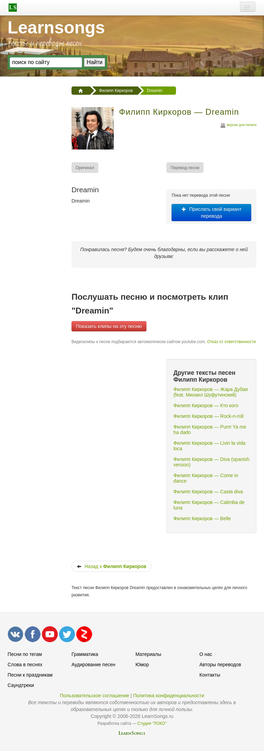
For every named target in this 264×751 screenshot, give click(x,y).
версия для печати (238, 126)
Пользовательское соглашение (94, 695)
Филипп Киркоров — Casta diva (208, 491)
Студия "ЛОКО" (152, 723)
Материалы (148, 654)
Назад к (111, 566)
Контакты (209, 675)
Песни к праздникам (30, 675)
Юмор (142, 664)
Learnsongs (56, 27)
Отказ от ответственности (231, 341)
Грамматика (85, 654)
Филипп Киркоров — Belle (202, 518)
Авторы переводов (220, 664)
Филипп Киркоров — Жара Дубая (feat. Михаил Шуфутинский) (210, 392)
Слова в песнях (25, 664)
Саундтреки (21, 685)
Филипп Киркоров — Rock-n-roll (208, 416)
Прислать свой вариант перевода (212, 212)
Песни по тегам (25, 654)
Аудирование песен (93, 664)
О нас (205, 654)
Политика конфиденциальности (168, 695)
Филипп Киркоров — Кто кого (205, 405)
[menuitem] (85, 168)
